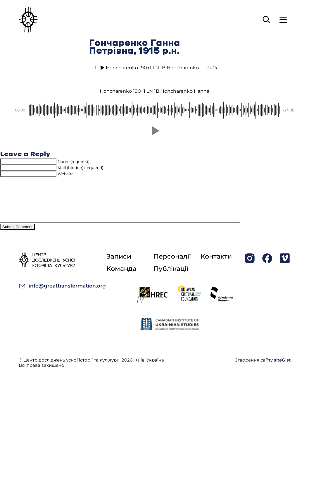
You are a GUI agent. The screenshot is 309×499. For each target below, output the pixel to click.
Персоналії (172, 265)
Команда (121, 277)
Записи (118, 265)
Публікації (170, 277)
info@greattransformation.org (62, 294)
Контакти (216, 265)
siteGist (282, 368)
